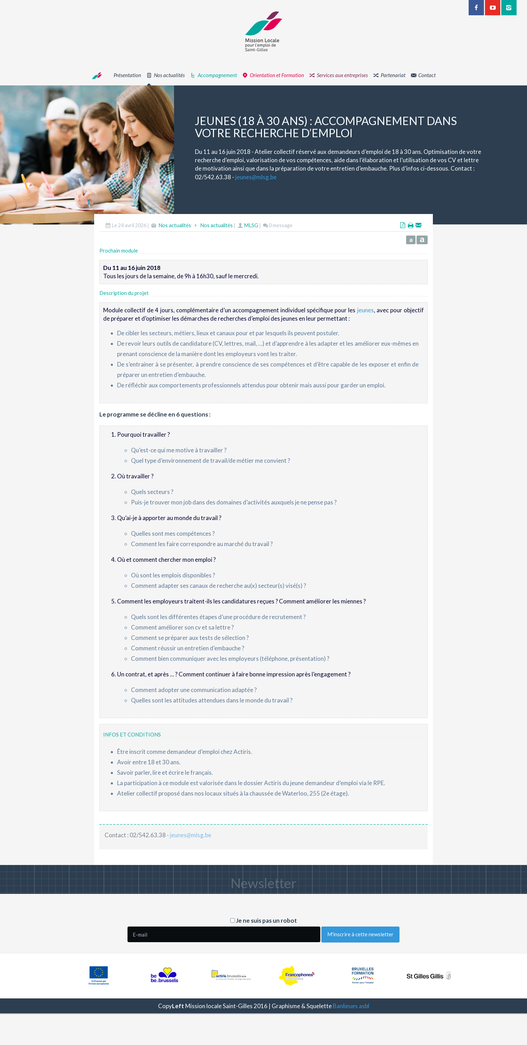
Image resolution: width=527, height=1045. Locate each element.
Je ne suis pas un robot (263, 920)
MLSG (251, 231)
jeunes (365, 315)
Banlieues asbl (351, 1006)
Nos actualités (174, 231)
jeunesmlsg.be (261, 177)
